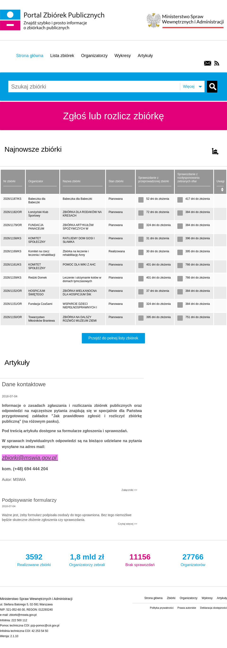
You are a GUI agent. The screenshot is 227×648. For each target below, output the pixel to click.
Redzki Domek (37, 277)
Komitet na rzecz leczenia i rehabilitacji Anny (41, 254)
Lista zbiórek (62, 55)
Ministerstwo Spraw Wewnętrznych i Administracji (185, 20)
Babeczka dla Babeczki (36, 200)
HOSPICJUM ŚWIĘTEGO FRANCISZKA (37, 294)
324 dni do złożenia (154, 226)
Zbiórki (171, 598)
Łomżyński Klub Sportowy (38, 213)
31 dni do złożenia (153, 239)
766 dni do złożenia (193, 265)
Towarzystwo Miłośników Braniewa (41, 318)
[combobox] (41, 87)
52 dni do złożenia (153, 200)
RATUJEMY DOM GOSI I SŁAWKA (79, 240)
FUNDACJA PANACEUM (36, 226)
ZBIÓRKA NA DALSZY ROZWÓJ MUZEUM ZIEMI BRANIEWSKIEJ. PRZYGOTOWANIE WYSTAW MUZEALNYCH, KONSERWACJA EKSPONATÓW (82, 320)
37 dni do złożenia (153, 292)
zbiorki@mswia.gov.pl (22, 615)
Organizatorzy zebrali (87, 559)
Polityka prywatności (162, 607)
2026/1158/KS (12, 238)
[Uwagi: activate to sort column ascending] (220, 182)
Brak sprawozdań (140, 559)
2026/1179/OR (12, 225)
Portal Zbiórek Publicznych (53, 20)
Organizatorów (192, 559)
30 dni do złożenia (153, 252)
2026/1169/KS (12, 251)
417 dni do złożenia (193, 200)
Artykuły (145, 55)
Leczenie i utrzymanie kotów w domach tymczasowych (82, 279)
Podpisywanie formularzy (29, 500)
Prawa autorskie (187, 607)
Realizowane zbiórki (34, 559)
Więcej (188, 86)
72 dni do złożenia (153, 213)
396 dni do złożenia (193, 239)
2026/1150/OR (12, 317)
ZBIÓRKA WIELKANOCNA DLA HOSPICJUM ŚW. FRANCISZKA (80, 294)
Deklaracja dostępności (213, 607)
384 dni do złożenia (193, 213)
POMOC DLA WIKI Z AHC (79, 264)
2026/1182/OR (12, 212)
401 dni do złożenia (154, 265)
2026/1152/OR (12, 291)
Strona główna (29, 55)
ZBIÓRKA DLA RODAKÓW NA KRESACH (82, 213)
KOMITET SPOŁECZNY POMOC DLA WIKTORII (37, 268)
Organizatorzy (94, 55)
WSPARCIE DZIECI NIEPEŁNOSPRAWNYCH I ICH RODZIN (80, 307)
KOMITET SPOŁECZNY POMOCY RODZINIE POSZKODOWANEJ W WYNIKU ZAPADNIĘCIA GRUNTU (41, 241)
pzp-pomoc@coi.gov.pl (45, 625)
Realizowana (117, 251)
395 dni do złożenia (193, 252)
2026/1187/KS (12, 198)
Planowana (115, 198)
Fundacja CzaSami (40, 304)
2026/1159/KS (12, 277)
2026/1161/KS (12, 264)
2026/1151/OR (12, 304)
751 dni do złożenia (193, 318)
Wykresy (122, 55)
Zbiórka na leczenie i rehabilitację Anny (76, 253)
